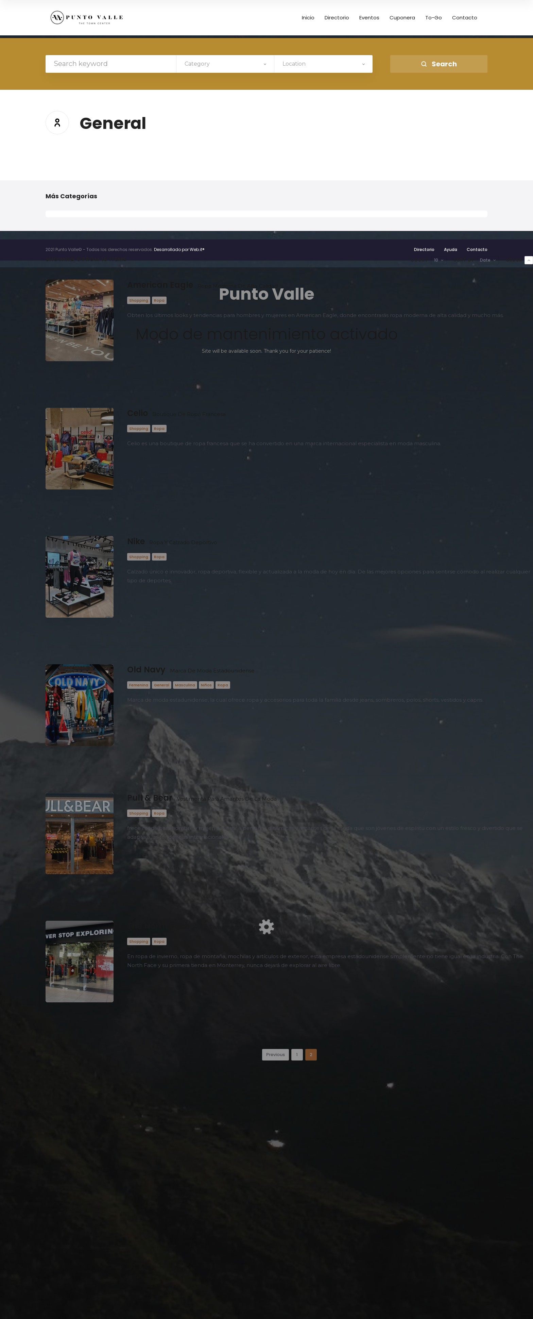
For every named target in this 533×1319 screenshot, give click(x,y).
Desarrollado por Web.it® (179, 249)
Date (485, 260)
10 (436, 260)
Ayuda (450, 249)
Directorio (424, 249)
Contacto (477, 249)
